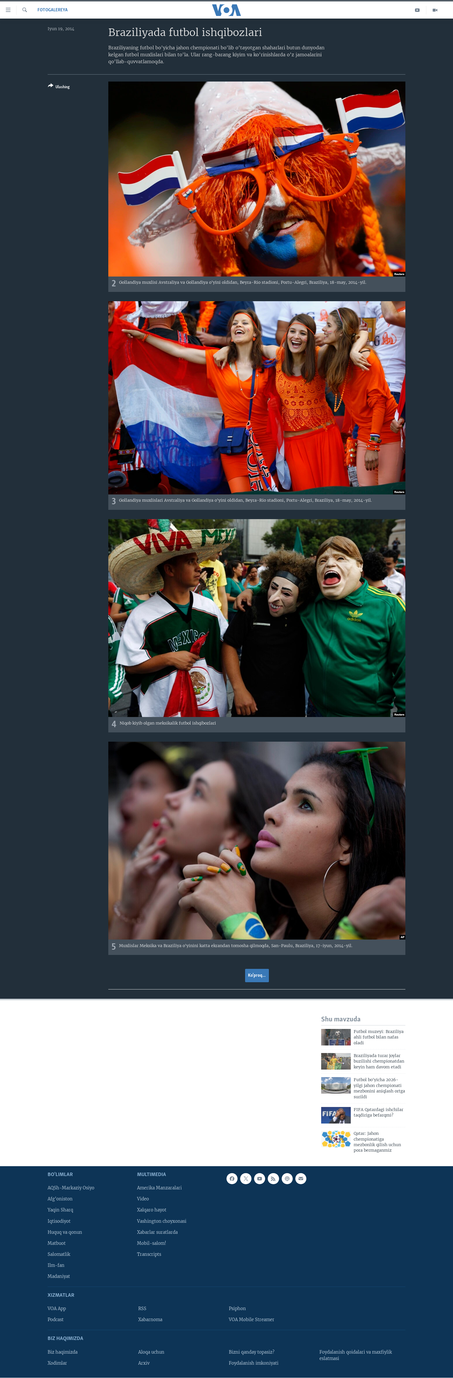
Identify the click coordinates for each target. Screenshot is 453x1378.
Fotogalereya (52, 10)
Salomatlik (59, 1254)
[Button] (59, 87)
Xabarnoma (150, 1319)
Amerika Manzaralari (159, 1188)
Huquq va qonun (65, 1232)
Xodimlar (57, 1363)
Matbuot (57, 1243)
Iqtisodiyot (59, 1221)
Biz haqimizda (63, 1351)
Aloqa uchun (151, 1351)
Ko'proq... (257, 975)
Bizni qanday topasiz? (251, 1351)
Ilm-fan (56, 1265)
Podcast (56, 1319)
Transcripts (149, 1254)
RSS (142, 1308)
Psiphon (237, 1308)
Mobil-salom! (151, 1243)
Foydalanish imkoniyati (253, 1363)
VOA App (57, 1308)
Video (143, 1199)
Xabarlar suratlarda (157, 1232)
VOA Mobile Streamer (251, 1319)
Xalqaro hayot (151, 1210)
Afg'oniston (60, 1199)
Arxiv (144, 1363)
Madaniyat (59, 1276)
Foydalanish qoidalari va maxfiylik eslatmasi (355, 1355)
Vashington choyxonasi (161, 1221)
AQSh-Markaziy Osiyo (71, 1188)
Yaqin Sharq (60, 1210)
